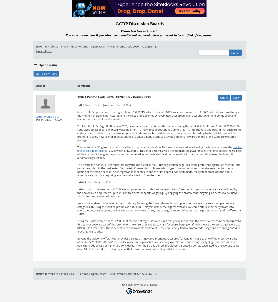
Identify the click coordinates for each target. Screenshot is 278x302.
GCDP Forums (79, 46)
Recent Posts (44, 51)
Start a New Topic (46, 73)
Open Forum (98, 46)
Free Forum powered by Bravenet (139, 284)
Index (64, 46)
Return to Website (47, 46)
